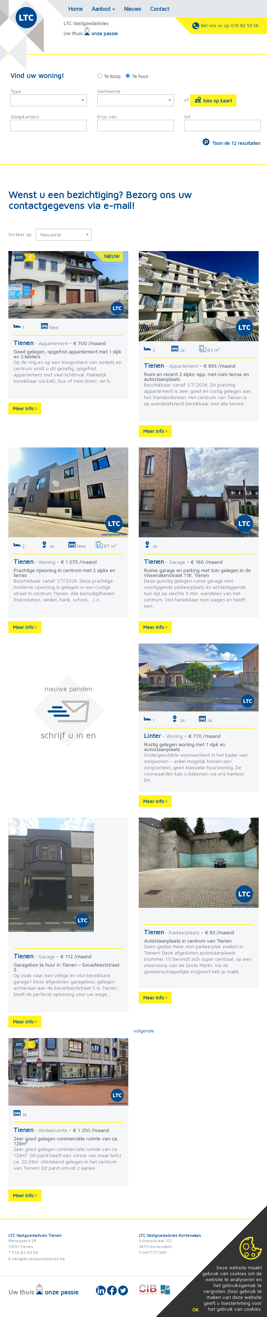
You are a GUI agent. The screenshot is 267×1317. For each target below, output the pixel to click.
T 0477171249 (153, 1252)
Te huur (140, 76)
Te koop (112, 76)
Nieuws (132, 9)
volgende (144, 1031)
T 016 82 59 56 (23, 1252)
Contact (159, 9)
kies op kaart (213, 99)
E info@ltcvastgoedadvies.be (36, 1258)
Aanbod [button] (103, 9)
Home (75, 9)
